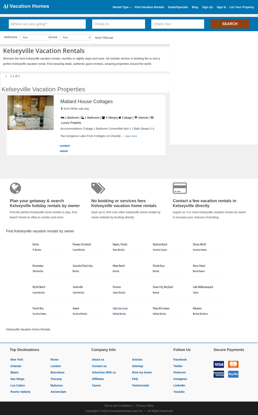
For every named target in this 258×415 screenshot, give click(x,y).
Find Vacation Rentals (149, 7)
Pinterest (179, 372)
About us (98, 359)
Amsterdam (58, 391)
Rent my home (142, 372)
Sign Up (207, 7)
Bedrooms (10, 36)
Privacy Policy (145, 405)
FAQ (135, 378)
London (56, 365)
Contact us (99, 365)
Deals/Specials (178, 7)
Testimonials (140, 385)
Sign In (221, 7)
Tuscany (56, 378)
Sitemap (137, 365)
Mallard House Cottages (86, 101)
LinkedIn (179, 385)
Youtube (179, 391)
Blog (195, 7)
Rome (54, 359)
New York (16, 359)
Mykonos (57, 385)
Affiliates (98, 378)
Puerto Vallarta (20, 391)
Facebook (180, 359)
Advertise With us (104, 372)
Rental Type (122, 7)
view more (131, 135)
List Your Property (241, 7)
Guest (53, 36)
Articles (137, 359)
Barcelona (57, 372)
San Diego (17, 378)
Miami (14, 372)
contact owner (65, 148)
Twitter (178, 365)
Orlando (15, 365)
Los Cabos (17, 385)
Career (96, 385)
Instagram (180, 378)
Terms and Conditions (118, 405)
